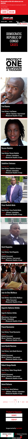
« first (15, 400)
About (17, 21)
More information (5, 9)
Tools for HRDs (4, 21)
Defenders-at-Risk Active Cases (21, 434)
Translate (24, 24)
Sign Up (14, 419)
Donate (10, 21)
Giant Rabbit (19, 428)
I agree (4, 12)
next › (23, 402)
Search (23, 21)
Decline (11, 12)
